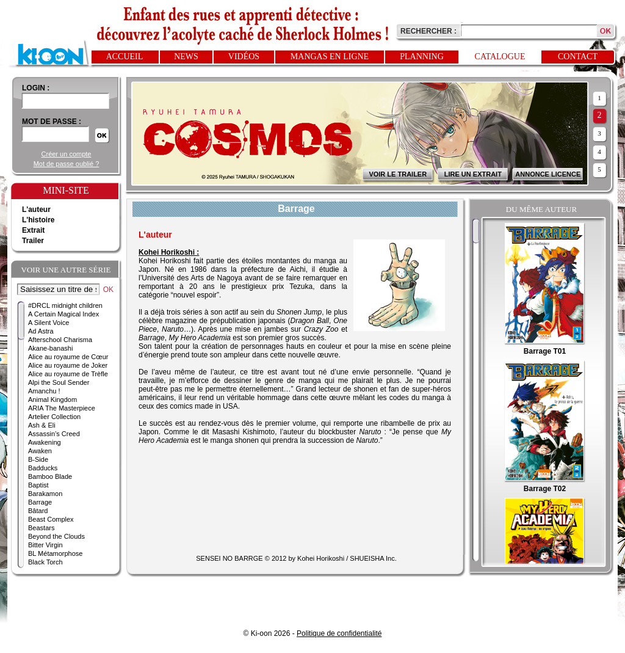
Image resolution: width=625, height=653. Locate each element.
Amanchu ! (44, 391)
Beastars (41, 527)
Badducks (42, 468)
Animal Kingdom (52, 399)
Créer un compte (67, 154)
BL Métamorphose (55, 553)
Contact (578, 56)
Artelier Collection (54, 416)
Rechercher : (428, 31)
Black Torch (45, 562)
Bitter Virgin (45, 545)
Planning (422, 56)
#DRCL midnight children (65, 305)
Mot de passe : (51, 121)
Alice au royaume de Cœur (68, 356)
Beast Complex (51, 519)
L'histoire (38, 220)
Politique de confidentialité (339, 633)
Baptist (38, 485)
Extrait (33, 230)
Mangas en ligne (330, 56)
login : (35, 88)
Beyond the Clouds (56, 536)
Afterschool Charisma (60, 339)
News (186, 56)
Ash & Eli (42, 425)
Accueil (124, 56)
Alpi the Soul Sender (58, 382)
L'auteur (36, 209)
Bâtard (38, 510)
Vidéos (243, 56)
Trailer (33, 240)
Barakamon (45, 493)
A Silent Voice (48, 322)
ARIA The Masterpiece (61, 408)
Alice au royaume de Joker (67, 365)
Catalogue (500, 56)
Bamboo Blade (50, 476)
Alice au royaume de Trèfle (68, 374)
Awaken (40, 450)
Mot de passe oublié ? (66, 163)
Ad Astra (41, 331)
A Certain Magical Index (63, 314)
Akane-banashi (50, 348)
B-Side (38, 459)
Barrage (40, 502)
